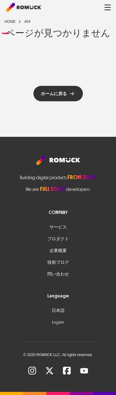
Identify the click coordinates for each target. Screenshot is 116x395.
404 (27, 21)
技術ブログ (58, 262)
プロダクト (58, 239)
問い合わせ (58, 274)
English (58, 322)
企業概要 (58, 251)
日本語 (58, 310)
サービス (58, 227)
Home (9, 21)
